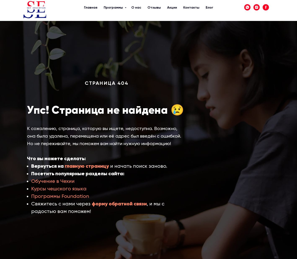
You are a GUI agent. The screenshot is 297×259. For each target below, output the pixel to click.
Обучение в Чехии (53, 181)
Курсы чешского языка (59, 189)
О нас (118, 11)
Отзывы (137, 11)
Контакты (171, 11)
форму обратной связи (119, 204)
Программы (97, 11)
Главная (75, 11)
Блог (187, 11)
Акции (153, 11)
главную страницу (87, 166)
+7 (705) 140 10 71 (261, 13)
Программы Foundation (60, 196)
